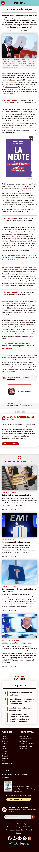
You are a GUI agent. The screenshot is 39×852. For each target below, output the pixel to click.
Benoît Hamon (22, 188)
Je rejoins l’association (27, 743)
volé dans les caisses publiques (15, 236)
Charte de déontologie (13, 827)
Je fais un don (24, 736)
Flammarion (13, 82)
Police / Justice (7, 763)
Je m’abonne (23, 741)
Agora (4, 736)
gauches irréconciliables (10, 357)
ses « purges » (26, 320)
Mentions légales (22, 824)
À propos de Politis (26, 746)
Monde (4, 751)
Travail (4, 753)
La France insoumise (11, 87)
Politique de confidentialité (14, 830)
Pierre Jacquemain (15, 30)
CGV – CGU (27, 827)
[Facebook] (10, 838)
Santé (3, 761)
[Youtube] (20, 838)
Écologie (5, 741)
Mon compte (24, 748)
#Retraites (24, 775)
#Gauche (17, 775)
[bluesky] (15, 838)
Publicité (29, 830)
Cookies (18, 833)
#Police (10, 775)
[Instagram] (25, 838)
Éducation (5, 758)
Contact (12, 824)
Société (4, 743)
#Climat (4, 775)
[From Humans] (29, 839)
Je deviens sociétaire (26, 738)
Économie (5, 756)
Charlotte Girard (16, 123)
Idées (3, 746)
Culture (4, 748)
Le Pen (4, 202)
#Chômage (5, 777)
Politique (5, 738)
